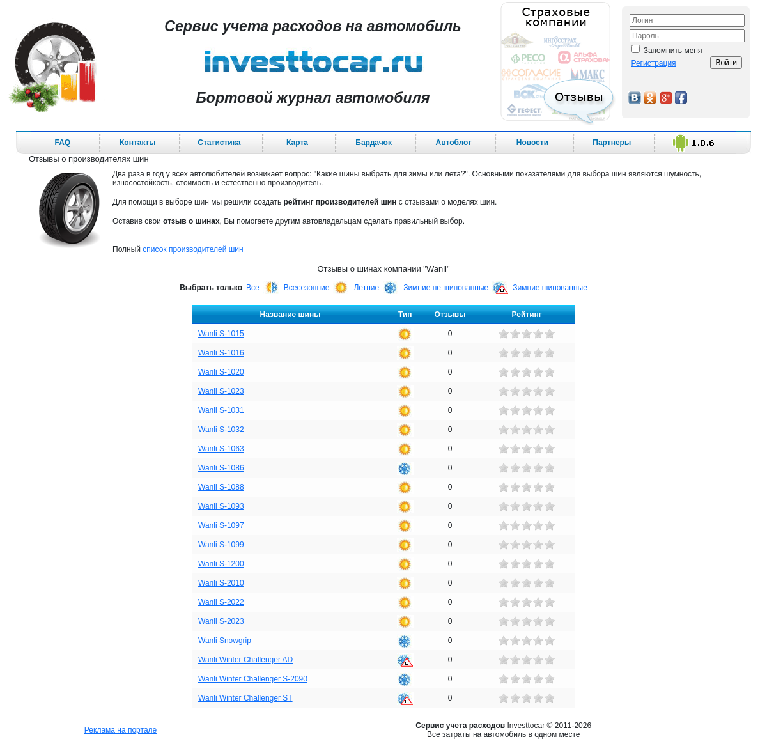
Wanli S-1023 (221, 391)
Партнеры (612, 142)
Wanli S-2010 (221, 583)
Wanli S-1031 (221, 410)
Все (253, 287)
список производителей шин (193, 249)
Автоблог (454, 142)
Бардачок (373, 142)
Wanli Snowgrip (224, 640)
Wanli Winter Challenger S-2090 (252, 678)
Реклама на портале (120, 730)
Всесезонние (307, 287)
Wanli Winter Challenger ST (245, 698)
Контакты (138, 142)
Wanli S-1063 (221, 448)
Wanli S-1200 (221, 563)
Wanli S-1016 (221, 352)
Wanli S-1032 (221, 429)
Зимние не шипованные (445, 287)
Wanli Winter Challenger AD (245, 659)
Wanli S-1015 (221, 333)
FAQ (63, 142)
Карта (297, 142)
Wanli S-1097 (221, 525)
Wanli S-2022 (221, 602)
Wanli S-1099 (221, 544)
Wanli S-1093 (221, 506)
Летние (366, 287)
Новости (532, 142)
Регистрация (653, 63)
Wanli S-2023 (221, 621)
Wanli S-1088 (221, 487)
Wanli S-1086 (221, 467)
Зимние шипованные (550, 287)
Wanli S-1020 (221, 372)
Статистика (219, 142)
